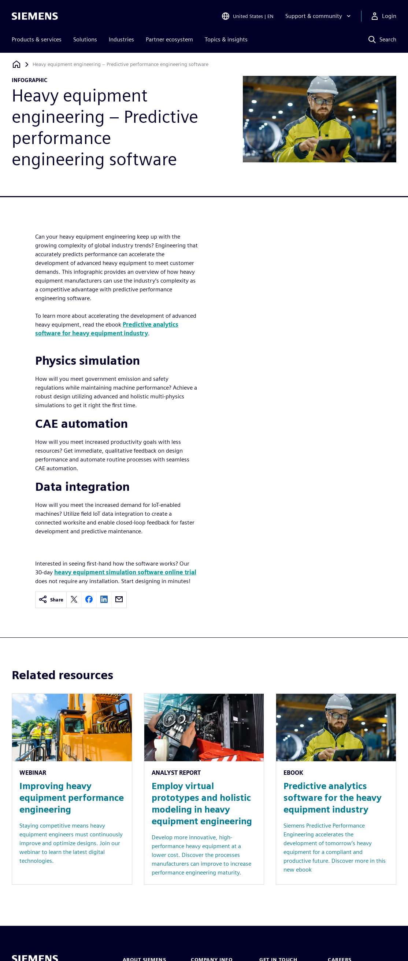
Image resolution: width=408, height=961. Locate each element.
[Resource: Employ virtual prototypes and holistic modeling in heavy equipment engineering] (204, 789)
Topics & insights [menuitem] (226, 39)
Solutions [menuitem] (85, 39)
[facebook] (89, 600)
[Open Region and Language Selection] (247, 16)
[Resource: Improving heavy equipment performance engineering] (72, 789)
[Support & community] (318, 16)
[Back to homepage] (16, 64)
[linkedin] (104, 600)
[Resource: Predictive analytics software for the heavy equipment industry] (336, 789)
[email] (119, 600)
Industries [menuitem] (121, 39)
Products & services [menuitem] (37, 39)
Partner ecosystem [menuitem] (169, 39)
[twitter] (74, 600)
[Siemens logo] (35, 16)
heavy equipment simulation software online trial (125, 572)
